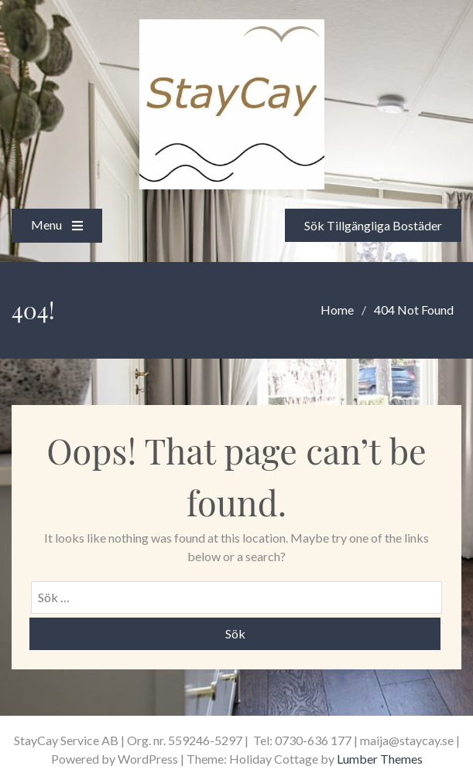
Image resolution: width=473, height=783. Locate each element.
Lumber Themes (380, 758)
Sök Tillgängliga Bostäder (370, 224)
